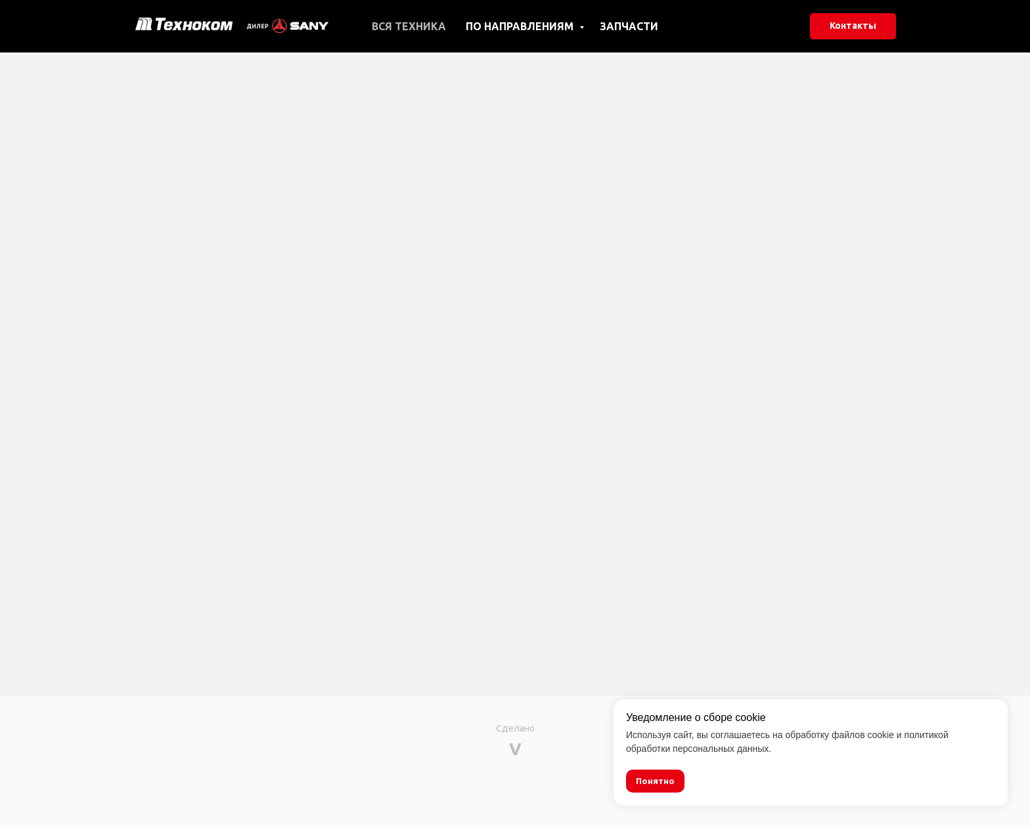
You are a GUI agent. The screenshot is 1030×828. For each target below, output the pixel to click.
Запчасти (629, 26)
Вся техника (409, 26)
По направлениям (521, 26)
